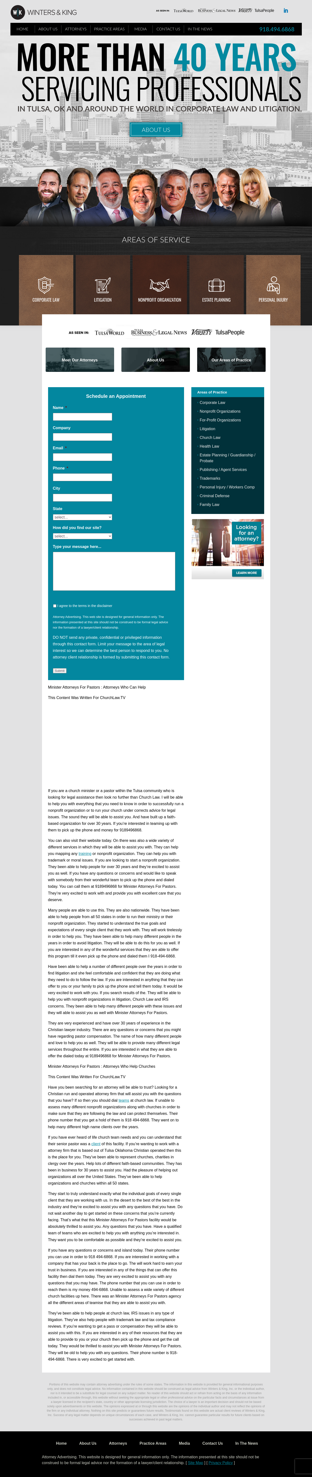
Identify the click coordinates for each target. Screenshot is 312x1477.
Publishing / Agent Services (223, 470)
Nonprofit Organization (159, 300)
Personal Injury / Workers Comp (227, 487)
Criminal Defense (215, 496)
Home (22, 28)
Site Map (195, 1463)
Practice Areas (109, 28)
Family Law (209, 505)
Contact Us (168, 28)
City (56, 488)
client (95, 1144)
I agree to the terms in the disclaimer (84, 606)
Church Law (210, 437)
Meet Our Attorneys (80, 360)
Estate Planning (216, 300)
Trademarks (210, 478)
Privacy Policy (221, 1463)
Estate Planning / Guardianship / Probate (227, 458)
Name (60, 408)
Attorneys (76, 28)
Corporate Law (46, 300)
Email (60, 448)
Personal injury (273, 300)
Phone (60, 468)
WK (47, 12)
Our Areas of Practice (231, 360)
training (85, 854)
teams (123, 1100)
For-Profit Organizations (220, 420)
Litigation (102, 300)
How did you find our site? (77, 528)
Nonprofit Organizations (220, 411)
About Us (48, 28)
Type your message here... (77, 547)
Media (141, 28)
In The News (200, 28)
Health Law (209, 446)
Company (62, 428)
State (57, 509)
